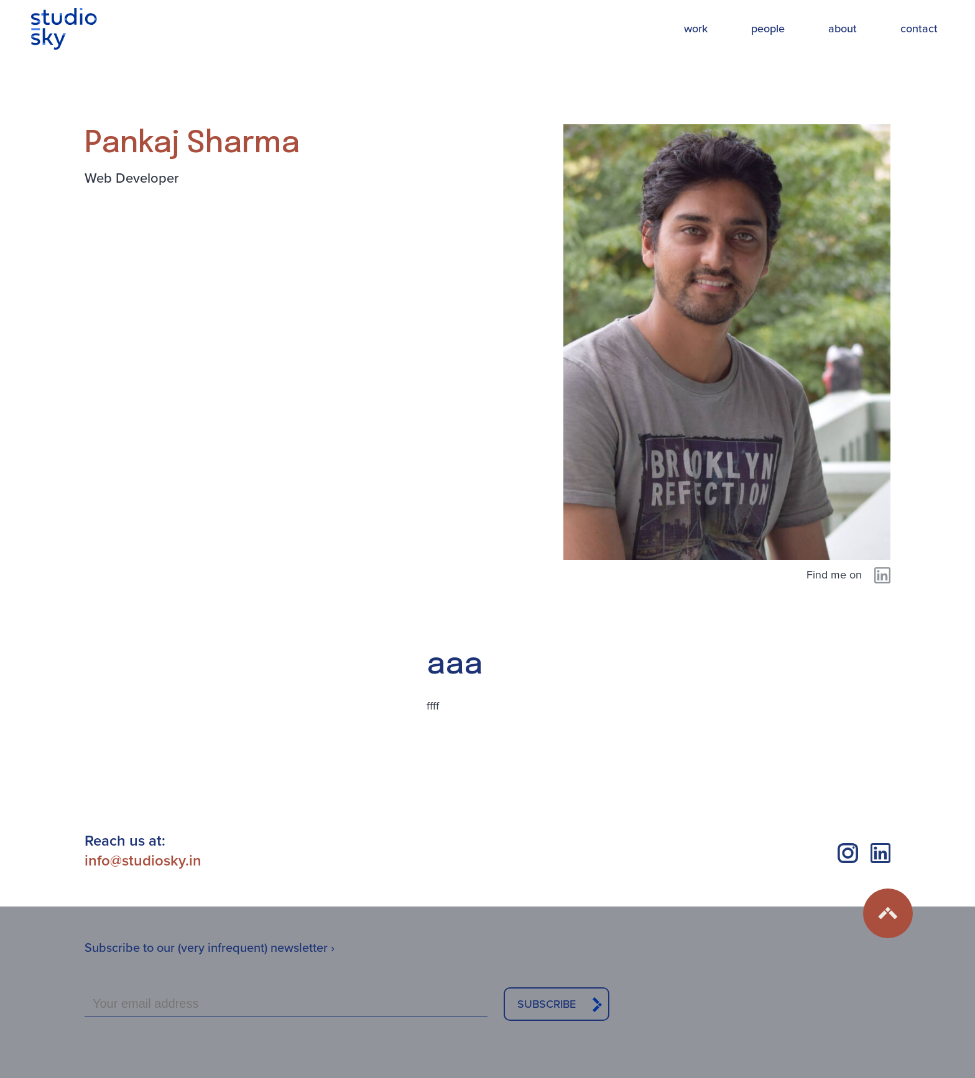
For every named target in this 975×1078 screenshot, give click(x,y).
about (842, 29)
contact (919, 29)
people (768, 29)
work (696, 29)
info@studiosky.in (143, 860)
